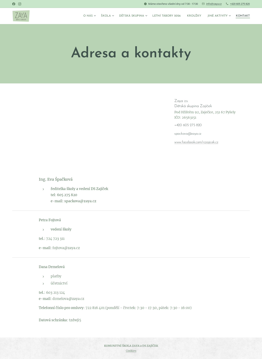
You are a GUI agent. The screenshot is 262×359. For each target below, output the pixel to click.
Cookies (131, 350)
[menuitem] (74, 16)
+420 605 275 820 (240, 4)
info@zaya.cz (214, 4)
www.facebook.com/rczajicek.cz (196, 142)
